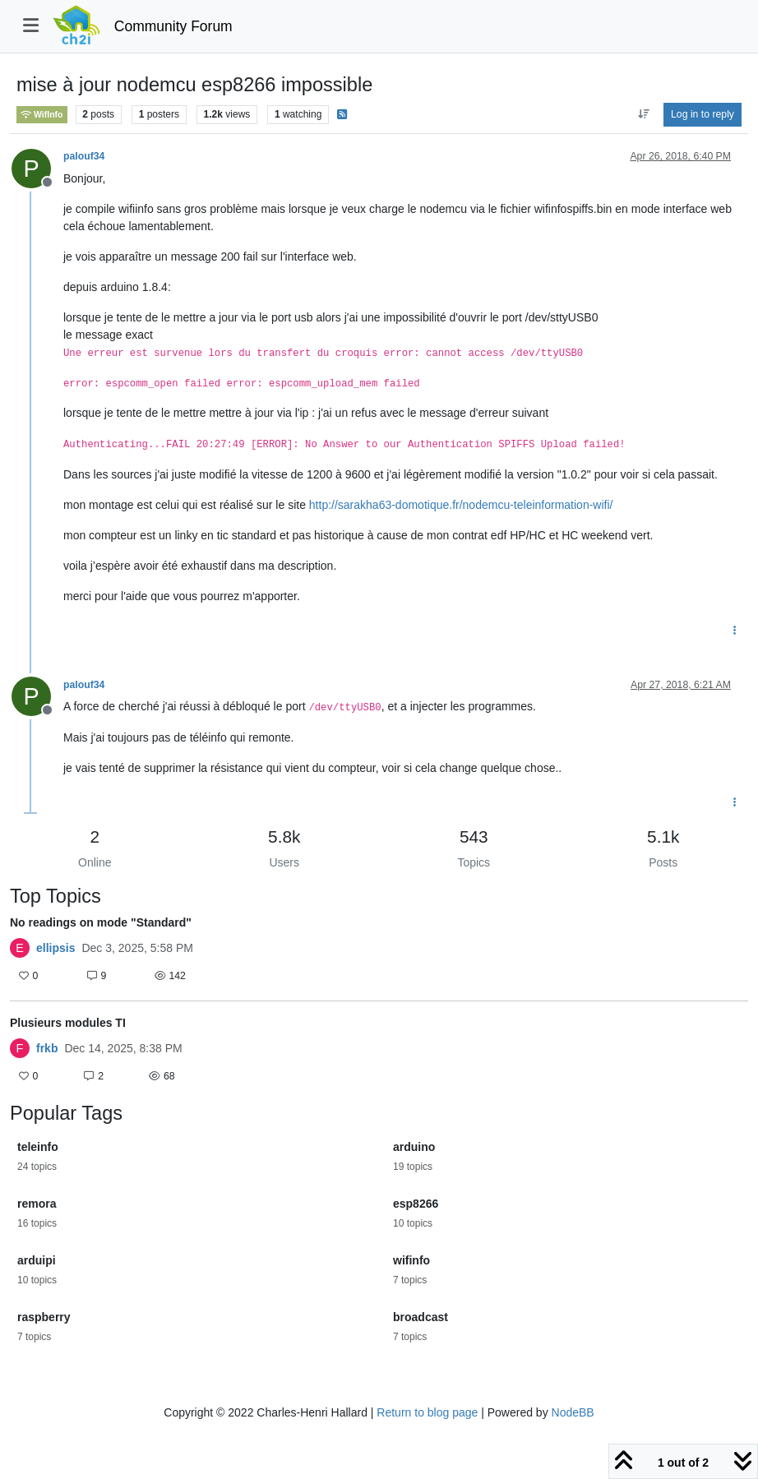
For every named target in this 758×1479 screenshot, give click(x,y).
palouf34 (83, 156)
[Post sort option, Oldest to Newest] (643, 114)
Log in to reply (702, 114)
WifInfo (42, 114)
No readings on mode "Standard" (101, 922)
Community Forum (173, 26)
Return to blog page (427, 1412)
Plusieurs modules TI (68, 1022)
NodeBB (573, 1412)
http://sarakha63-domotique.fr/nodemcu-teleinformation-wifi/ (461, 504)
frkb (47, 1048)
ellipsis (55, 948)
